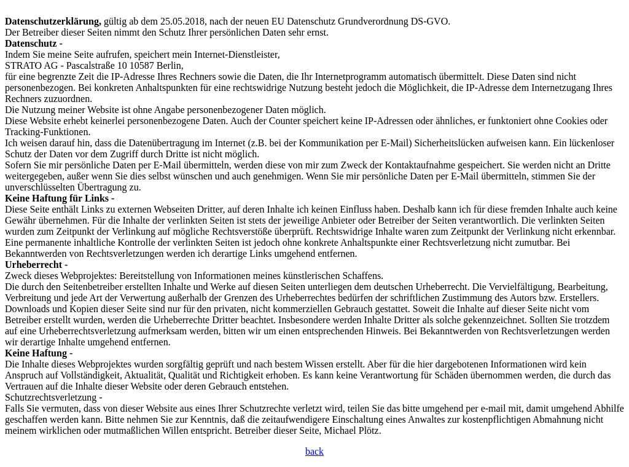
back (314, 451)
